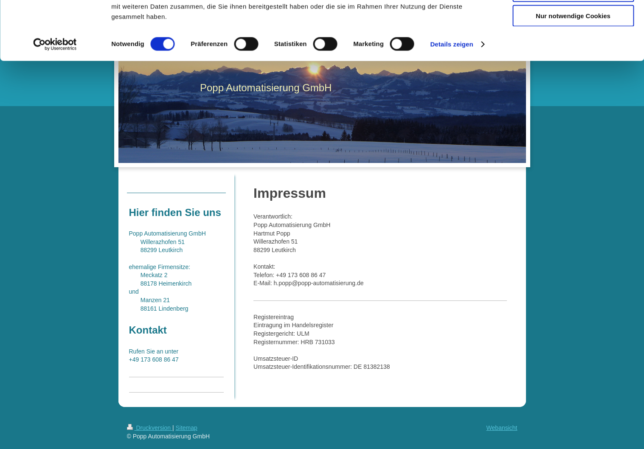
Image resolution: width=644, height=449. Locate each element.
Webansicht (502, 427)
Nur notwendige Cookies (573, 70)
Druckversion (149, 427)
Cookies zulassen (573, 21)
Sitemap (186, 427)
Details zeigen (451, 99)
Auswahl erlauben (573, 46)
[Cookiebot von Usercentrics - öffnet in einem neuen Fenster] (55, 99)
